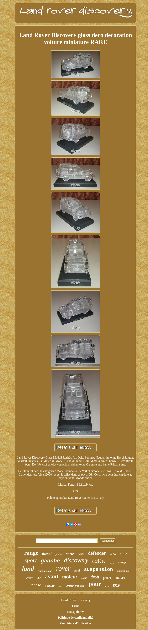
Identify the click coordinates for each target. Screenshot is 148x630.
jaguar (50, 586)
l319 (116, 585)
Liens (75, 606)
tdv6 (39, 578)
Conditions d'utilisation (75, 623)
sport (30, 560)
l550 (84, 578)
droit (94, 576)
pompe (107, 577)
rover (63, 568)
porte (70, 554)
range (31, 552)
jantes (59, 554)
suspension (98, 569)
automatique (123, 570)
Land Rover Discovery (75, 600)
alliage (122, 562)
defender (97, 553)
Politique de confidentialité (75, 617)
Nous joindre (75, 611)
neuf (77, 570)
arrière (99, 561)
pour (94, 583)
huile (123, 554)
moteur (69, 576)
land (28, 568)
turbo (112, 554)
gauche (50, 561)
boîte (81, 554)
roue (107, 586)
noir (60, 586)
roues (112, 563)
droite (29, 577)
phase (36, 585)
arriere (120, 577)
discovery (76, 560)
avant (51, 576)
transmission (45, 571)
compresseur (75, 585)
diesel (47, 553)
